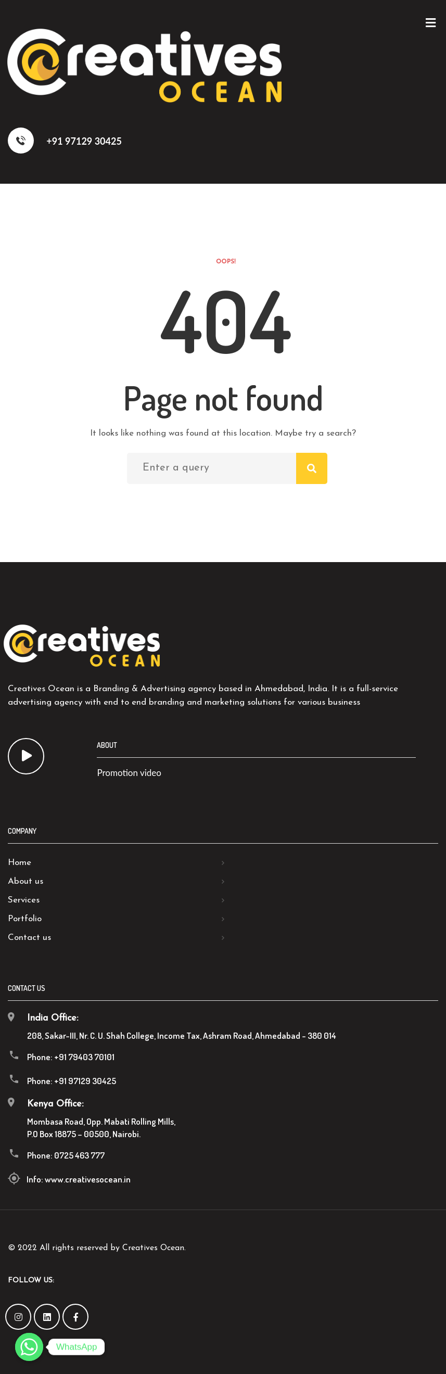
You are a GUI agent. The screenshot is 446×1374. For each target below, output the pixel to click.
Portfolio (25, 918)
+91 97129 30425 (65, 141)
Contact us (29, 937)
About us (25, 881)
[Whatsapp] (29, 1347)
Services (24, 900)
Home (19, 862)
